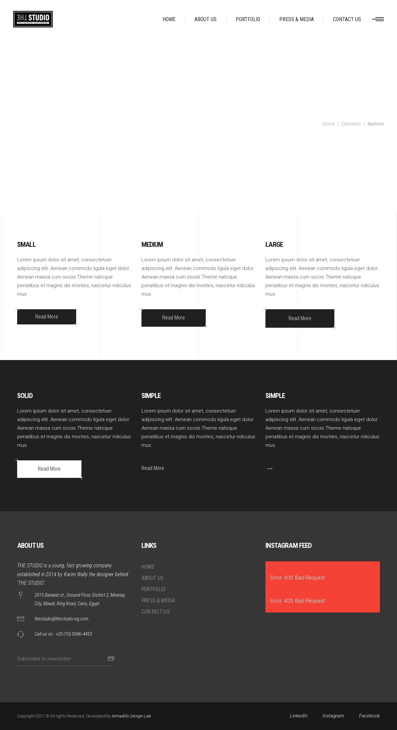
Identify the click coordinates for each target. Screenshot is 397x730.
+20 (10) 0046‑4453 (74, 634)
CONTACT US (155, 612)
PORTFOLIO (153, 589)
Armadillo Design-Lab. (132, 715)
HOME (148, 567)
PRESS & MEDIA (158, 600)
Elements (351, 124)
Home (328, 124)
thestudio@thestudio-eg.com (61, 619)
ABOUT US (152, 578)
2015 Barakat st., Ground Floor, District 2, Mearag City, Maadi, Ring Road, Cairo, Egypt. (80, 599)
